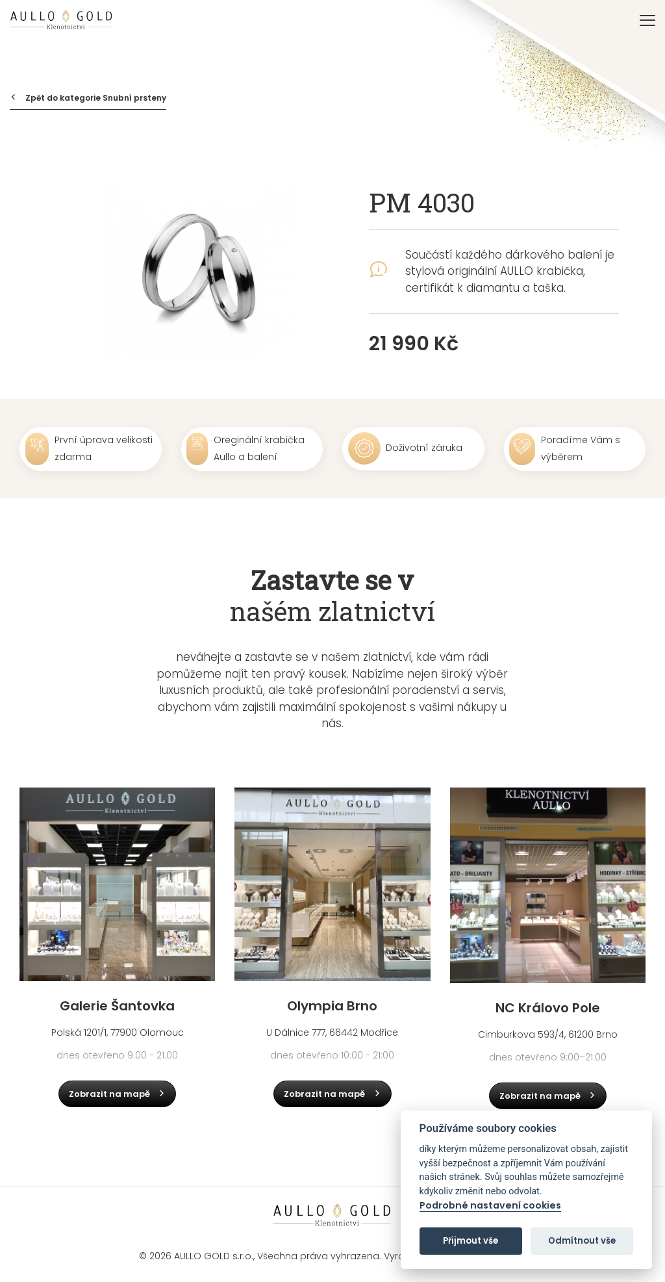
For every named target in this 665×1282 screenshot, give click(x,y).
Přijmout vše (470, 1241)
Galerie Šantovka (117, 1006)
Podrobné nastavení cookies (490, 1206)
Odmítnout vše (582, 1241)
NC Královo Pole (548, 1008)
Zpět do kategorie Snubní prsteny (88, 97)
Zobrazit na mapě (117, 1094)
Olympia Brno (332, 1006)
